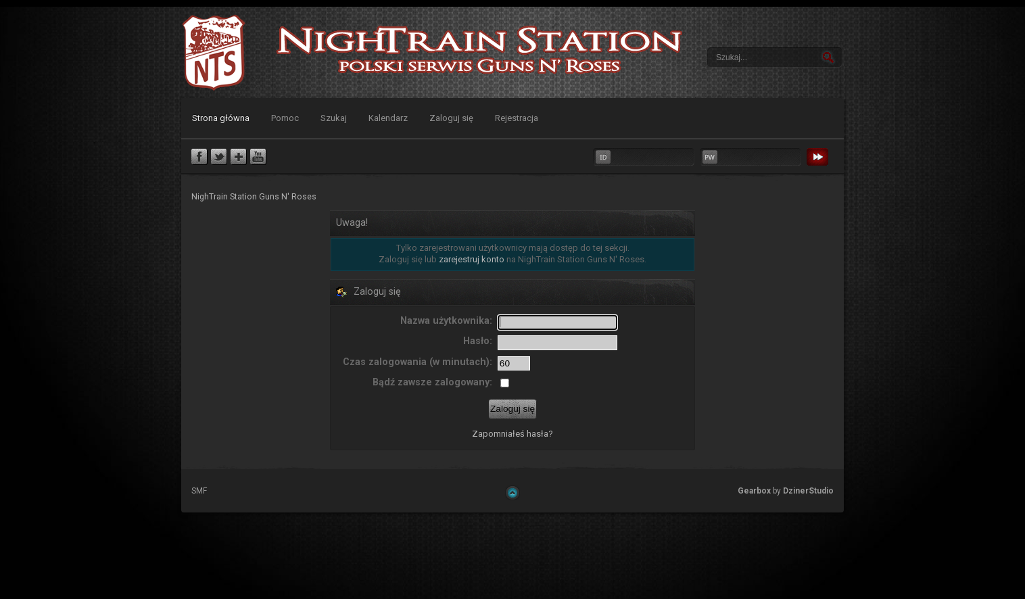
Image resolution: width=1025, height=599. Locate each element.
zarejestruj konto (471, 259)
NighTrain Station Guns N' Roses (213, 52)
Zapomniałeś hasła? (512, 434)
